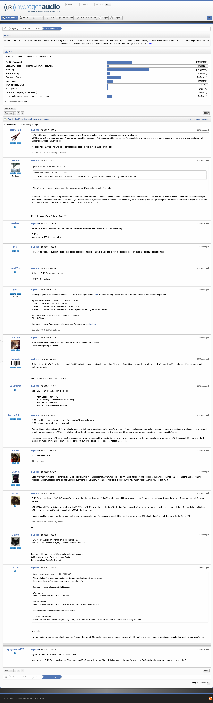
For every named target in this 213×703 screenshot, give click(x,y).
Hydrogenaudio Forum (21, 28)
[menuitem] (10, 108)
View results (10, 108)
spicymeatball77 (15, 649)
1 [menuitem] (14, 113)
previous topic (194, 119)
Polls (38, 28)
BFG (15, 246)
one (96, 295)
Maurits (15, 534)
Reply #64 (35, 568)
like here (92, 324)
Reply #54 (35, 268)
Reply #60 (35, 451)
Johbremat (15, 386)
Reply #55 (35, 290)
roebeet (15, 493)
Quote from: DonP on (49, 167)
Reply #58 (35, 386)
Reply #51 (35, 160)
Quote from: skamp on (50, 172)
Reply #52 (35, 224)
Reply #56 (35, 338)
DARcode (15, 359)
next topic (205, 119)
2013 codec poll (51, 28)
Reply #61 (35, 472)
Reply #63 (35, 535)
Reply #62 (35, 493)
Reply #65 (35, 650)
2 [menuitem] (18, 113)
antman (15, 450)
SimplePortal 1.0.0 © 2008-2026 (34, 698)
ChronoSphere (15, 415)
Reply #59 (35, 415)
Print (206, 113)
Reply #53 (35, 247)
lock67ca (15, 268)
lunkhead (15, 223)
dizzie (15, 567)
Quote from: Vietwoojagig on (52, 574)
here (150, 43)
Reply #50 (35, 130)
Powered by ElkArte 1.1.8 (9, 698)
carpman (15, 160)
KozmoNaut (15, 130)
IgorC (15, 289)
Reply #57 (35, 359)
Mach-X (15, 471)
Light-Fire (15, 337)
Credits (20, 698)
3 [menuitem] (22, 113)
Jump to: (195, 683)
